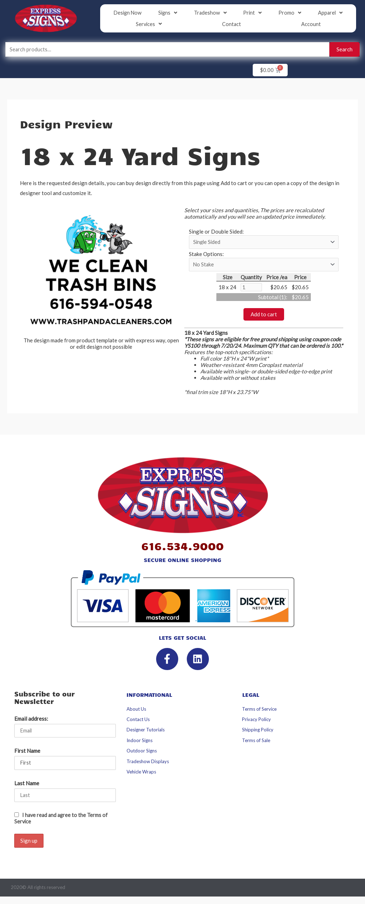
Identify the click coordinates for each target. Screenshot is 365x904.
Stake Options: (206, 255)
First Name (27, 753)
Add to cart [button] (264, 316)
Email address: (31, 720)
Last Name (26, 785)
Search (344, 49)
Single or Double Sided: (216, 232)
